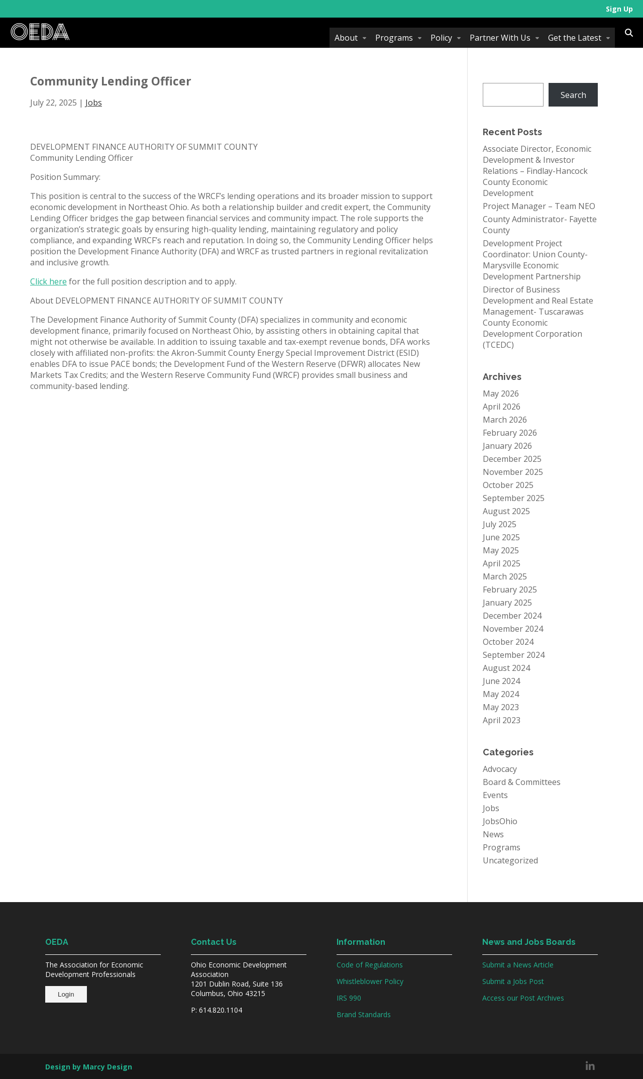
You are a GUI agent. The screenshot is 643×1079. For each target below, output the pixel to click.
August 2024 (506, 667)
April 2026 (501, 406)
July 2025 (499, 524)
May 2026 (501, 393)
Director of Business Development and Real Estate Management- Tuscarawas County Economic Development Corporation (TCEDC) (538, 317)
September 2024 (514, 654)
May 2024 (501, 694)
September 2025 (514, 498)
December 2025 (512, 458)
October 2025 (508, 485)
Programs (394, 37)
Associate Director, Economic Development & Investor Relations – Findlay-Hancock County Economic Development (537, 171)
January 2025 (507, 602)
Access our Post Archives (523, 998)
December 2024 (512, 615)
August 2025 (506, 511)
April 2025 (501, 563)
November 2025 (513, 471)
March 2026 (505, 419)
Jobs (93, 102)
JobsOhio (500, 821)
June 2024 (501, 680)
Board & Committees (522, 782)
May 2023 (501, 707)
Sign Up (619, 9)
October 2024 (508, 641)
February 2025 (510, 589)
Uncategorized (510, 860)
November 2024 (513, 628)
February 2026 (510, 432)
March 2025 (505, 576)
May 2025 (501, 550)
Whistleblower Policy (370, 981)
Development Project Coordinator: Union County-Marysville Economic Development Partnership (535, 260)
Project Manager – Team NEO (539, 206)
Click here (48, 281)
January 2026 (507, 445)
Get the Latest (574, 37)
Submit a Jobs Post (513, 981)
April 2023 (501, 720)
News (493, 834)
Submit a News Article (518, 964)
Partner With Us (500, 37)
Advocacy (500, 768)
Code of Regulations (370, 964)
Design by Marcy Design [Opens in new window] (88, 1066)
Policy (441, 37)
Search (573, 95)
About (346, 37)
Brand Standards (364, 1014)
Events (495, 795)
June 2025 (501, 537)
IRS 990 (349, 998)
